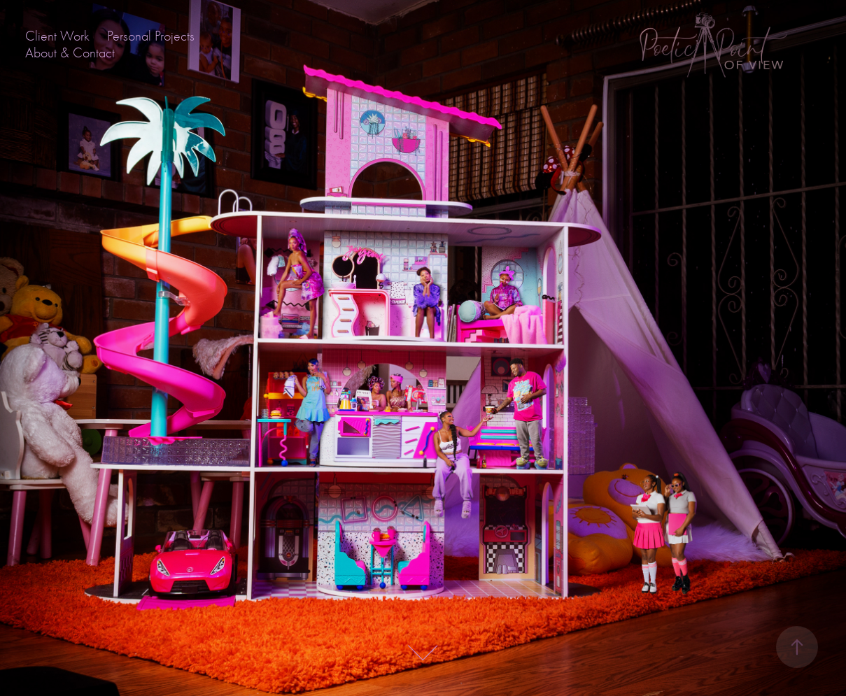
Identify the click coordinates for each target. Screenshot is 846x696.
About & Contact (70, 53)
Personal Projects (151, 36)
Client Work (57, 36)
